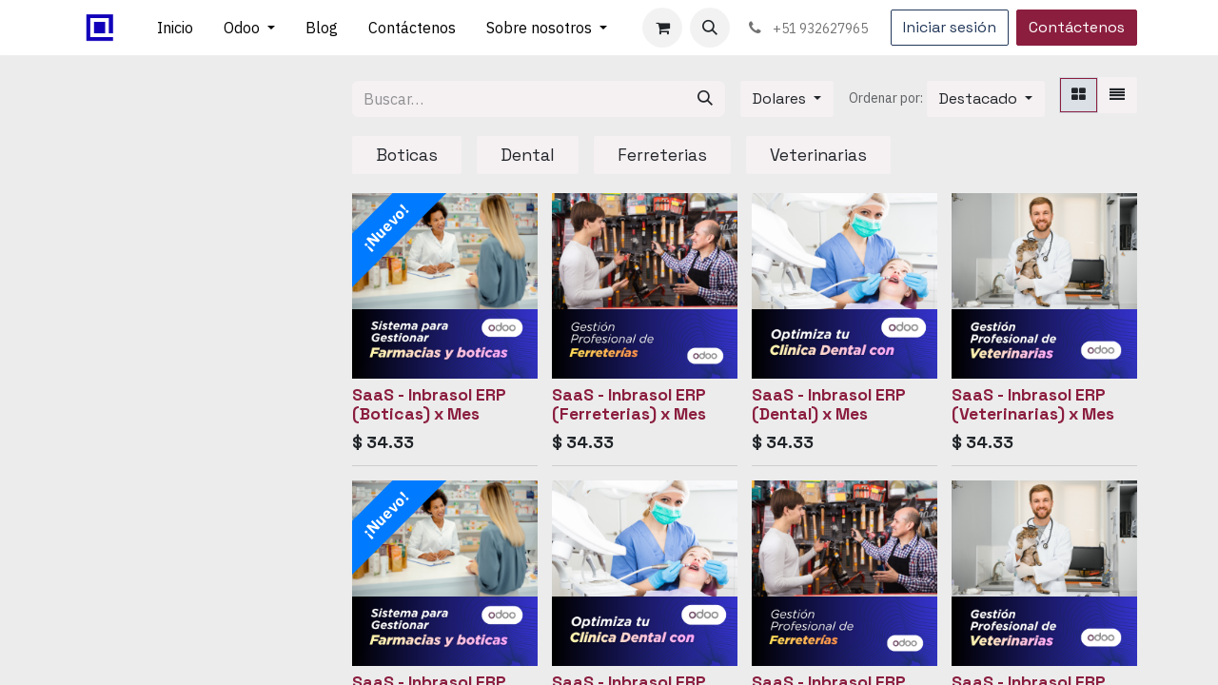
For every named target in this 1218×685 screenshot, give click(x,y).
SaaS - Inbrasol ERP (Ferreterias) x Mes (629, 403)
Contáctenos (1077, 27)
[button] (710, 28)
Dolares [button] (781, 98)
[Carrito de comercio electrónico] (662, 28)
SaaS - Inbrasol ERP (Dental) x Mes (829, 403)
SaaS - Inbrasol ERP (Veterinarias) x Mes (1033, 403)
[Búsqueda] (705, 99)
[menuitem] (175, 28)
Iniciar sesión (949, 27)
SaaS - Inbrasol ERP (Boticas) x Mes (429, 403)
